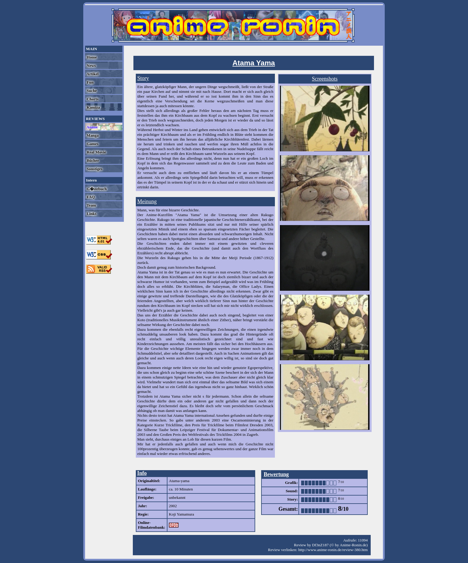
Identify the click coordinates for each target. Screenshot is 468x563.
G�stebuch (96, 189)
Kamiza (93, 107)
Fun (89, 82)
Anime (92, 127)
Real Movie (96, 152)
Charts (92, 99)
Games (92, 143)
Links (91, 213)
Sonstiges (94, 169)
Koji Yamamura (181, 514)
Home (91, 57)
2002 (173, 506)
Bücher (92, 160)
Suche (91, 90)
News (91, 65)
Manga (92, 135)
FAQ (90, 197)
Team (91, 205)
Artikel (92, 74)
